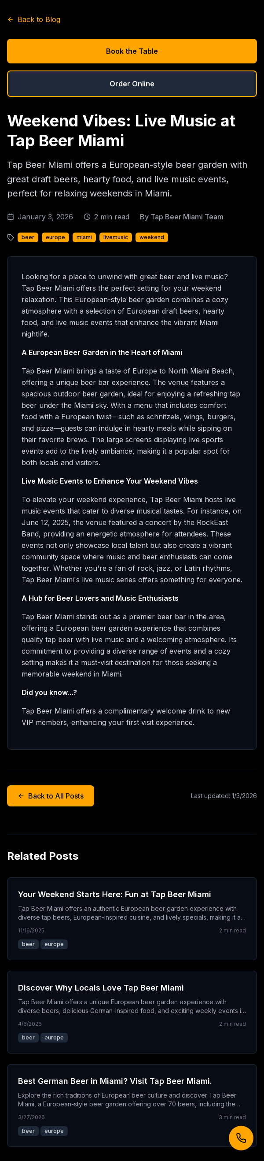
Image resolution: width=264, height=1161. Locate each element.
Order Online (132, 83)
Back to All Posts (51, 795)
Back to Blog (33, 19)
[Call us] (241, 1138)
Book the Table (132, 51)
